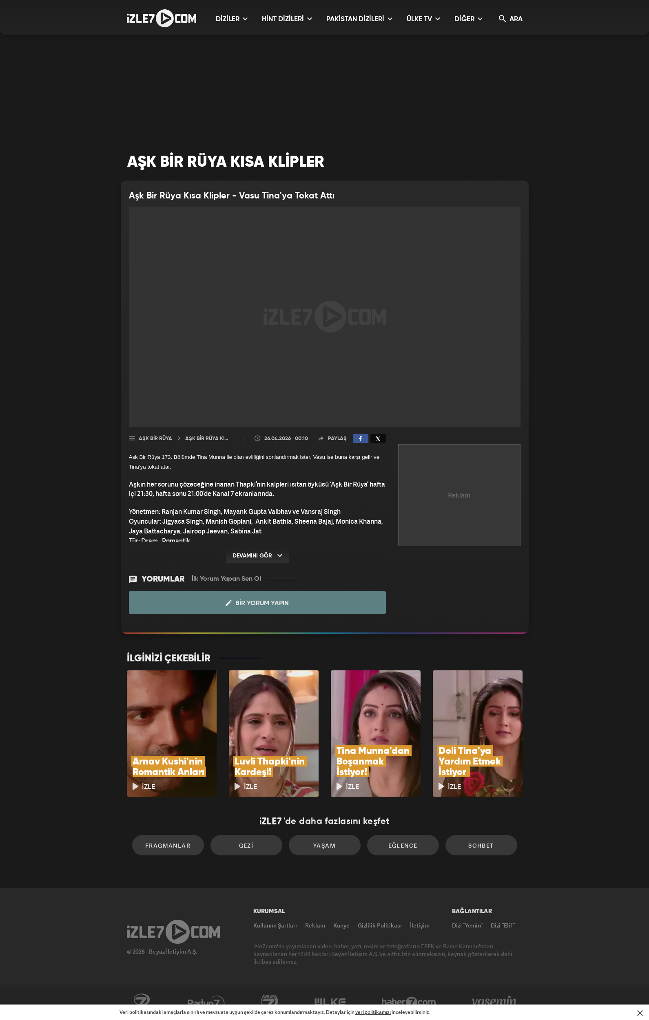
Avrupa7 (270, 1002)
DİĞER (468, 19)
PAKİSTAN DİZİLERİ (359, 19)
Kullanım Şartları (275, 925)
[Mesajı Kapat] (640, 1013)
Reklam (315, 925)
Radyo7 (206, 1002)
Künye (341, 925)
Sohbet (481, 845)
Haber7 (409, 1002)
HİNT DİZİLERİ (287, 19)
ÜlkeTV (330, 1002)
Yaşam (324, 845)
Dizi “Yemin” (467, 925)
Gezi (246, 845)
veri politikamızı (373, 1012)
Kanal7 (141, 1002)
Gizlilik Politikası (380, 925)
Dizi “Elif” (503, 925)
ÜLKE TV (423, 19)
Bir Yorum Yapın (257, 603)
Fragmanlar (167, 845)
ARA (511, 19)
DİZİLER (232, 19)
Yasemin (495, 1002)
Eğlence (403, 845)
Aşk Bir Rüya (155, 438)
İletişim (420, 925)
